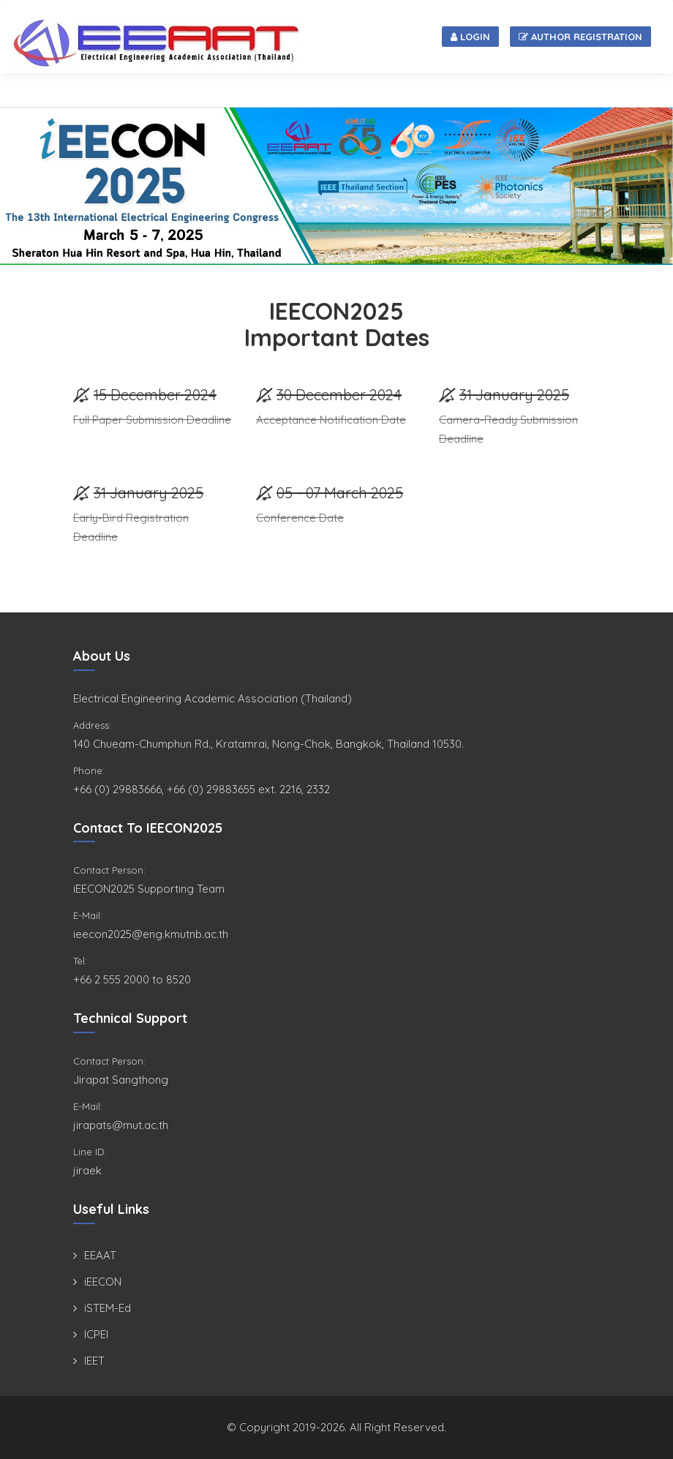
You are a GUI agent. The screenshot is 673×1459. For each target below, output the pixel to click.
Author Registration (580, 36)
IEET (94, 1361)
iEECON (102, 1282)
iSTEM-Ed (107, 1308)
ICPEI (96, 1334)
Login (470, 36)
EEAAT (100, 1255)
